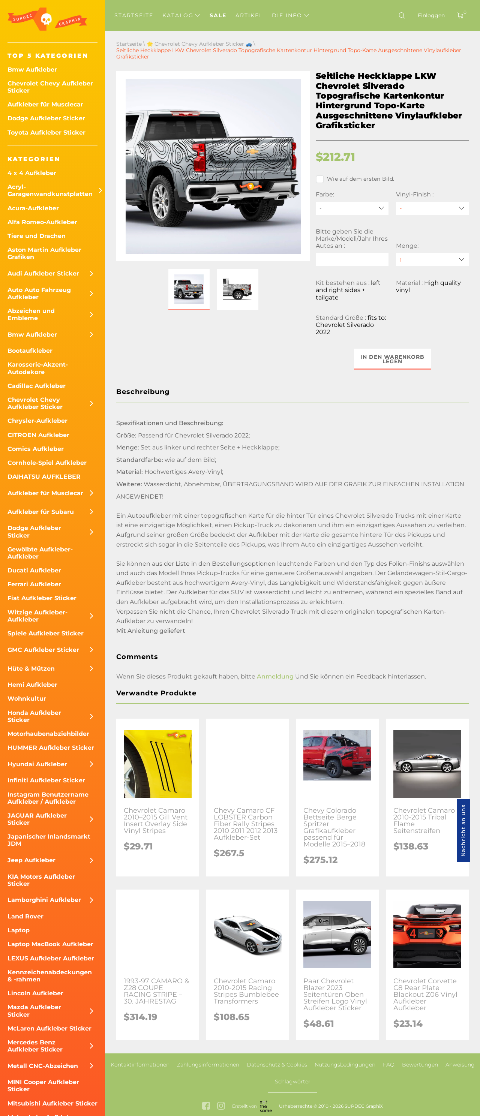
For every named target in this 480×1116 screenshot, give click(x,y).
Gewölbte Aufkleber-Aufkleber (40, 553)
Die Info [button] (290, 15)
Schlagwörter (292, 1081)
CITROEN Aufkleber (38, 435)
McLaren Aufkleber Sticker (50, 1028)
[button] (189, 289)
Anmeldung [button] (275, 676)
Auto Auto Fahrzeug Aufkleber (39, 293)
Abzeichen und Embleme (31, 314)
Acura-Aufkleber (33, 208)
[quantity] (432, 259)
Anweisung (460, 1064)
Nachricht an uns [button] (463, 830)
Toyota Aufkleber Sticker (47, 132)
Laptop (19, 930)
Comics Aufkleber (36, 448)
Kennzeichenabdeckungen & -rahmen (50, 976)
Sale (218, 15)
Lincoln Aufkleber (35, 993)
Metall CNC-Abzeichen (43, 1066)
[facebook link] (206, 1106)
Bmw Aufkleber (32, 69)
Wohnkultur (27, 698)
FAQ (388, 1064)
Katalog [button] (181, 15)
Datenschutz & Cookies (277, 1064)
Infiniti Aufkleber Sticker (46, 780)
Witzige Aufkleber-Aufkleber (38, 616)
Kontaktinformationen (140, 1064)
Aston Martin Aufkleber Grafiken (44, 253)
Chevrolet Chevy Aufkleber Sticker (50, 87)
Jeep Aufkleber (32, 860)
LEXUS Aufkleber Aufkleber (51, 958)
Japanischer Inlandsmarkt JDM (49, 840)
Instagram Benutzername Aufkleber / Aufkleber (48, 798)
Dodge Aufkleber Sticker (46, 118)
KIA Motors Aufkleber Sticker (41, 880)
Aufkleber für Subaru (41, 511)
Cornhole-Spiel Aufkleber (47, 462)
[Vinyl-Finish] (432, 208)
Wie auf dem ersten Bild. (355, 179)
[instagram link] (221, 1106)
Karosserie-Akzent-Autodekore (38, 368)
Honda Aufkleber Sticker (34, 716)
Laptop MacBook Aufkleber (50, 944)
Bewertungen (420, 1064)
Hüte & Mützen (31, 668)
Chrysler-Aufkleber (38, 420)
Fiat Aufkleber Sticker (42, 598)
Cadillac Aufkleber (37, 385)
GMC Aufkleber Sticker (43, 649)
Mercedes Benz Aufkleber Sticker (35, 1046)
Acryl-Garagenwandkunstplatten (50, 190)
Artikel (249, 15)
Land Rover (26, 916)
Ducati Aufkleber (34, 570)
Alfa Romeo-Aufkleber (42, 222)
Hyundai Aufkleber (37, 764)
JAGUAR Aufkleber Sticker (37, 819)
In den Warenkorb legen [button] (392, 359)
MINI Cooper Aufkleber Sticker (43, 1086)
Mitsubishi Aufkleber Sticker (53, 1103)
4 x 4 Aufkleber (32, 173)
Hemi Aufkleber (32, 684)
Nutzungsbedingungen (345, 1064)
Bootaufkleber (30, 350)
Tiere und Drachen (37, 236)
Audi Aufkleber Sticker (43, 273)
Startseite (133, 15)
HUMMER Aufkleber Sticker (51, 747)
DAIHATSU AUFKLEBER (44, 476)
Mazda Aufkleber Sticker (34, 1011)
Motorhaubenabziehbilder (48, 733)
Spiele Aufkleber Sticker (46, 633)
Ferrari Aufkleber (34, 584)
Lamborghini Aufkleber (44, 899)
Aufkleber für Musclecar (45, 104)
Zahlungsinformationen (208, 1064)
